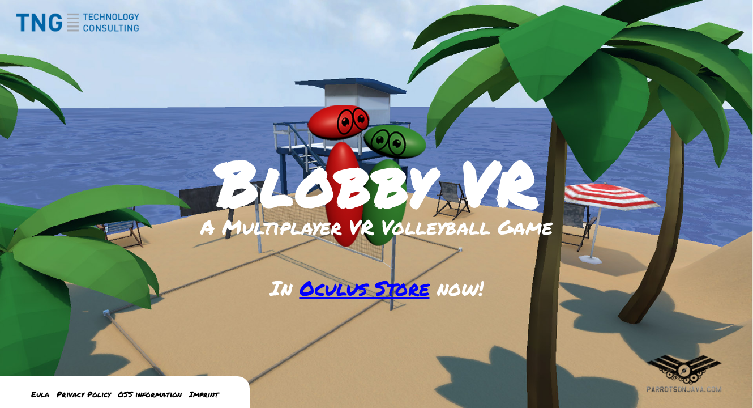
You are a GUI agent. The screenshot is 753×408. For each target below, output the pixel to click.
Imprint (204, 394)
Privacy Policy (84, 394)
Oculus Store (365, 287)
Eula (40, 394)
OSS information (150, 394)
